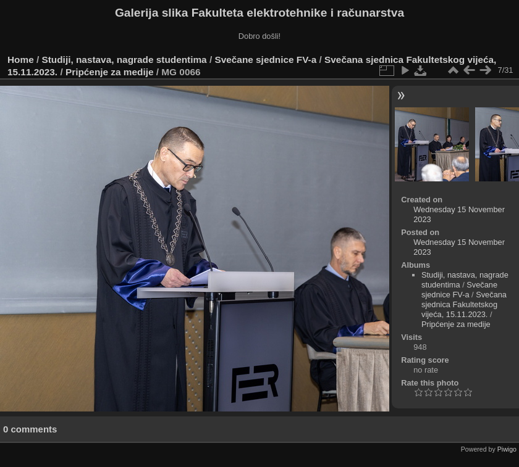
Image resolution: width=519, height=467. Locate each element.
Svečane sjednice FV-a (265, 59)
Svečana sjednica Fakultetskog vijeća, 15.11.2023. (464, 304)
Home (20, 59)
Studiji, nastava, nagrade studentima (124, 59)
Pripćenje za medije (109, 72)
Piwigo (507, 449)
